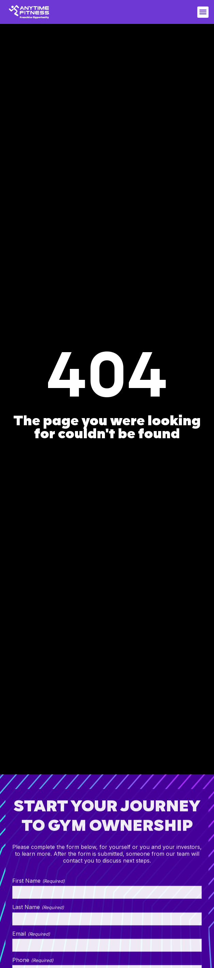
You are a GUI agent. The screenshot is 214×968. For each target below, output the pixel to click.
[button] (203, 12)
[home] (29, 12)
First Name (38, 883)
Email (31, 936)
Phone (33, 962)
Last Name (38, 910)
